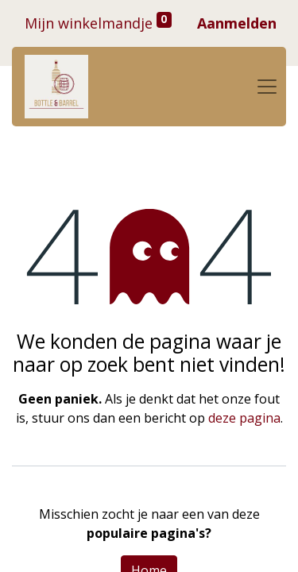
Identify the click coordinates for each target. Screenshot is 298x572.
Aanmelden (237, 23)
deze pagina (244, 418)
